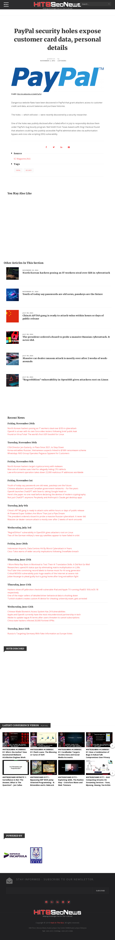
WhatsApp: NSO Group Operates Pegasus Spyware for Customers (38, 453)
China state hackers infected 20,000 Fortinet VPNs (31, 620)
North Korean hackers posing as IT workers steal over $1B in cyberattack (66, 272)
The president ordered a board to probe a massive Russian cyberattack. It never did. (47, 516)
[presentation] (112, 745)
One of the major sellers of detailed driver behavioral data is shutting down (43, 595)
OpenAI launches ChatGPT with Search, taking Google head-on (37, 491)
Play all (44, 726)
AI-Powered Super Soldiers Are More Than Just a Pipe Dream (36, 513)
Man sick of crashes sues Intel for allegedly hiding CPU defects (37, 469)
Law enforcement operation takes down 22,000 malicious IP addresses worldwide (45, 472)
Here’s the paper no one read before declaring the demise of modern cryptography (47, 494)
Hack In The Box (57, 923)
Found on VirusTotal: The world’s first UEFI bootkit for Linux (36, 434)
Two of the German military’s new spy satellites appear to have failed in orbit (43, 535)
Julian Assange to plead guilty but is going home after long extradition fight (43, 576)
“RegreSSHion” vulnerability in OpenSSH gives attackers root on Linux (65, 379)
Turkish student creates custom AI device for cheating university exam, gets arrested (47, 598)
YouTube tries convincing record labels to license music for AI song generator (44, 570)
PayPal (18, 170)
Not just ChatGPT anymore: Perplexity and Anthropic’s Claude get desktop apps (45, 497)
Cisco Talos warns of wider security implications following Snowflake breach (43, 551)
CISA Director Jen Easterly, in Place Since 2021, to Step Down (36, 447)
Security (29, 170)
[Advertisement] (57, 227)
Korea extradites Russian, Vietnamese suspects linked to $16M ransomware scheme (47, 450)
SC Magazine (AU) (22, 158)
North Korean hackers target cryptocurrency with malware (35, 466)
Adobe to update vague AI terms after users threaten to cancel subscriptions (43, 617)
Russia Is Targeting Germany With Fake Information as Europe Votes (40, 633)
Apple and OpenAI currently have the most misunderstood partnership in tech (44, 614)
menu (6, 4)
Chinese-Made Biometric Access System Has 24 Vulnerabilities (36, 611)
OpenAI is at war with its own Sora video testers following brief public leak (42, 431)
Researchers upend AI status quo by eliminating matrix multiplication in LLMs (44, 567)
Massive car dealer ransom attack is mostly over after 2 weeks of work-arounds (45, 519)
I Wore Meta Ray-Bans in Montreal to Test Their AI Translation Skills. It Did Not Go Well (49, 564)
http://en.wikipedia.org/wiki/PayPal (29, 94)
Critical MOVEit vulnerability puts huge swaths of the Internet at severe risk (43, 573)
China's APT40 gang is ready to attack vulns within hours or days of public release (46, 510)
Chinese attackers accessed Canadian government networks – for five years (43, 488)
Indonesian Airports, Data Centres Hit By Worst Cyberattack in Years (40, 548)
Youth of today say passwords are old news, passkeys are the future (63, 294)
